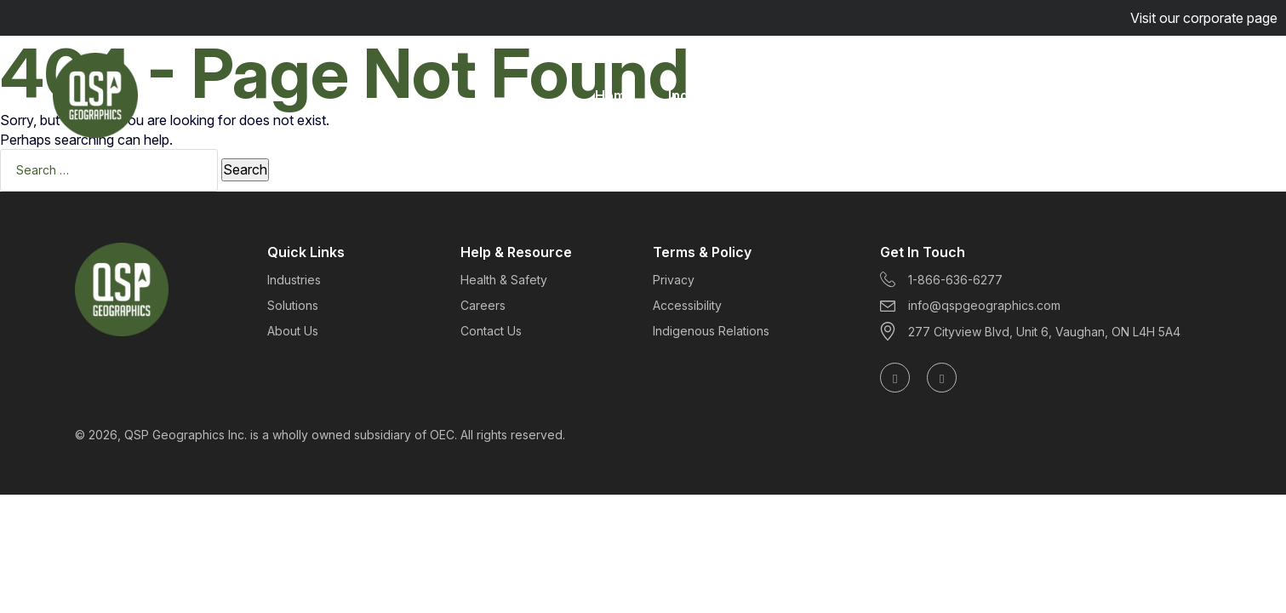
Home (614, 95)
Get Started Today (1145, 95)
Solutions (800, 95)
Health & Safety (503, 279)
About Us (896, 95)
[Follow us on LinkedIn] (895, 377)
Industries (701, 95)
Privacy (673, 279)
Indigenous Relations (711, 331)
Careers (988, 95)
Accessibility (687, 305)
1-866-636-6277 (941, 280)
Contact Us (491, 331)
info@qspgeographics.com (970, 305)
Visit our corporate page (1203, 17)
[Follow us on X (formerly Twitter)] (942, 377)
